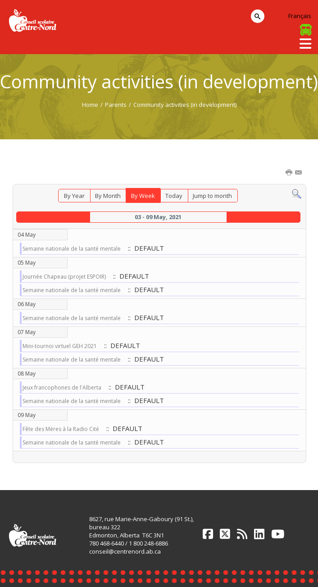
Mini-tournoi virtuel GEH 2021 (60, 346)
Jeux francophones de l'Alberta (62, 387)
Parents (116, 105)
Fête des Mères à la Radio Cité (61, 429)
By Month (108, 196)
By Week (143, 196)
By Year (74, 196)
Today (173, 196)
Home (90, 105)
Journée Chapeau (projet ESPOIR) (64, 276)
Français (299, 16)
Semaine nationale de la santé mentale (72, 248)
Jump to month (212, 196)
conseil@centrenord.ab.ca (125, 551)
